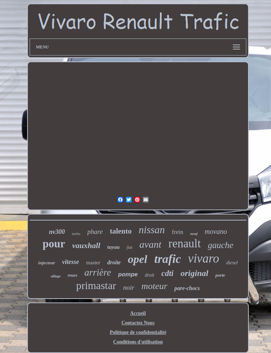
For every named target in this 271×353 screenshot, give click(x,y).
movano (216, 231)
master (93, 262)
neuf (194, 233)
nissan (152, 229)
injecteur (46, 262)
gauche (220, 245)
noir (128, 287)
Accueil (138, 313)
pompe (128, 274)
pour (54, 243)
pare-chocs (187, 288)
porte (220, 275)
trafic (167, 258)
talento (121, 231)
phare (95, 231)
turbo (76, 233)
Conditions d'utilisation (138, 342)
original (195, 273)
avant (150, 244)
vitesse (70, 261)
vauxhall (86, 245)
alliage (56, 276)
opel (137, 259)
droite (114, 262)
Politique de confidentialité (138, 332)
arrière (97, 272)
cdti (167, 273)
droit (149, 275)
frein (177, 232)
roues (72, 275)
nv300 (57, 231)
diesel (232, 262)
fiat (129, 247)
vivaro (203, 258)
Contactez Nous (138, 322)
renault (184, 243)
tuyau (113, 247)
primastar (96, 285)
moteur (154, 286)
